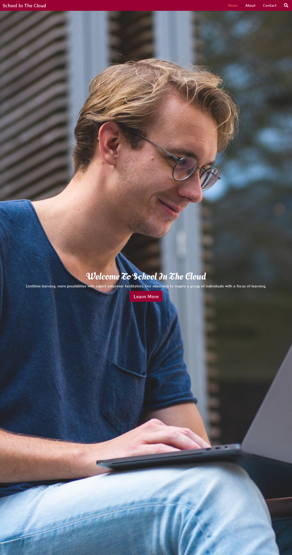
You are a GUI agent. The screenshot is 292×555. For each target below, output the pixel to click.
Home (233, 5)
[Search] (286, 5)
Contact (270, 5)
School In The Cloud (24, 5)
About (250, 5)
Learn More (146, 296)
